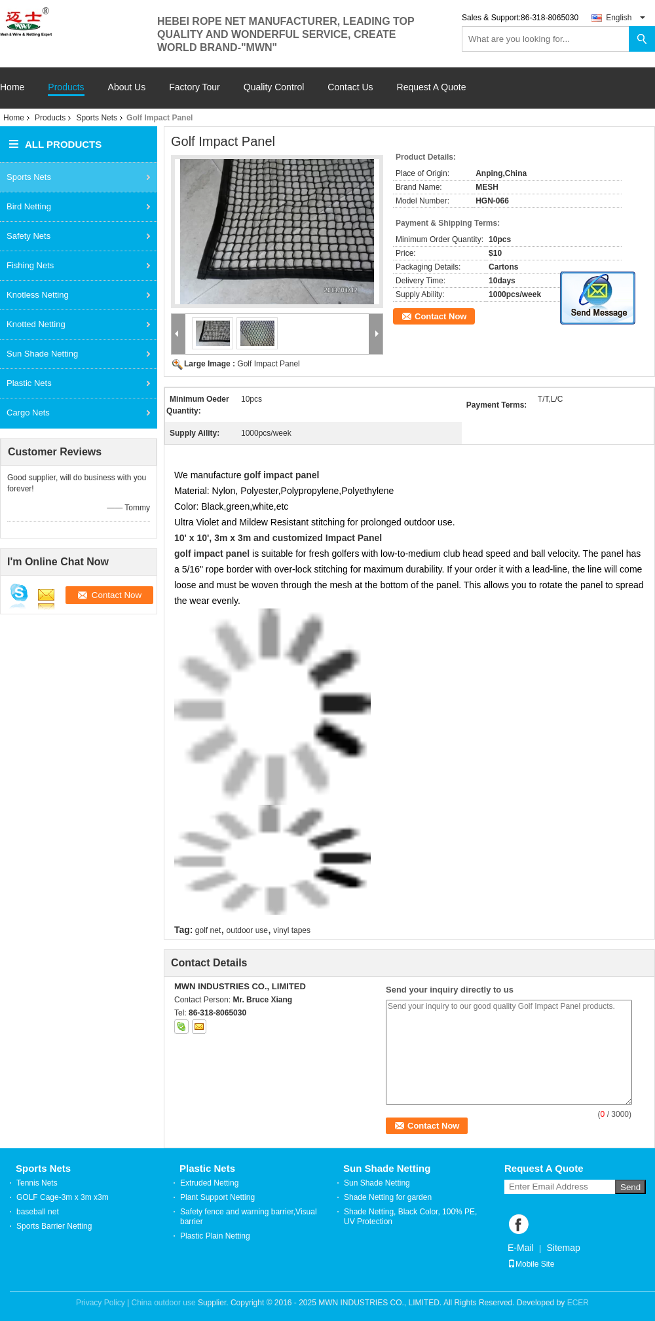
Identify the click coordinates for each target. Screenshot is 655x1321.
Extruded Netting (209, 1183)
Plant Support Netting (217, 1197)
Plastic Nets (29, 383)
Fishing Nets (30, 265)
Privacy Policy (100, 1302)
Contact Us (350, 87)
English (625, 17)
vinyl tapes (291, 930)
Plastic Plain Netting (215, 1236)
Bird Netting (29, 206)
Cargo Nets (28, 412)
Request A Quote (431, 87)
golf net (208, 930)
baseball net (37, 1211)
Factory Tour (194, 87)
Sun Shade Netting (42, 354)
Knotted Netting (36, 324)
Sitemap (563, 1247)
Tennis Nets (37, 1183)
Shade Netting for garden (388, 1197)
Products (66, 87)
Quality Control (274, 87)
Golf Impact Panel (268, 363)
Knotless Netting (38, 295)
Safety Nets (28, 236)
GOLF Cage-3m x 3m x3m (62, 1197)
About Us (127, 87)
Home (12, 87)
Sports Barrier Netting (54, 1226)
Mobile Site (531, 1264)
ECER (578, 1302)
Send (630, 1187)
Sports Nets (96, 117)
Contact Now (440, 316)
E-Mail (521, 1247)
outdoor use (247, 930)
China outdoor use (164, 1302)
